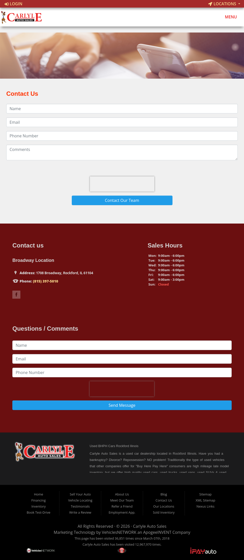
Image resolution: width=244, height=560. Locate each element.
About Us (122, 494)
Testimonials (80, 506)
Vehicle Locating (80, 500)
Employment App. (122, 512)
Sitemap (205, 494)
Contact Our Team (122, 200)
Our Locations (163, 506)
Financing (38, 500)
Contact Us (164, 500)
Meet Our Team (122, 500)
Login (13, 4)
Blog (163, 494)
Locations (222, 4)
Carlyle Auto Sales (149, 526)
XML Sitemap (205, 500)
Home (38, 494)
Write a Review (80, 512)
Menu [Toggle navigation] (228, 17)
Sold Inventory (164, 512)
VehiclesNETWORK (119, 532)
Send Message (122, 405)
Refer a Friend (122, 506)
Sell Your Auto (80, 494)
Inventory (38, 506)
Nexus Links (205, 506)
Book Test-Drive (38, 512)
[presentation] (122, 184)
